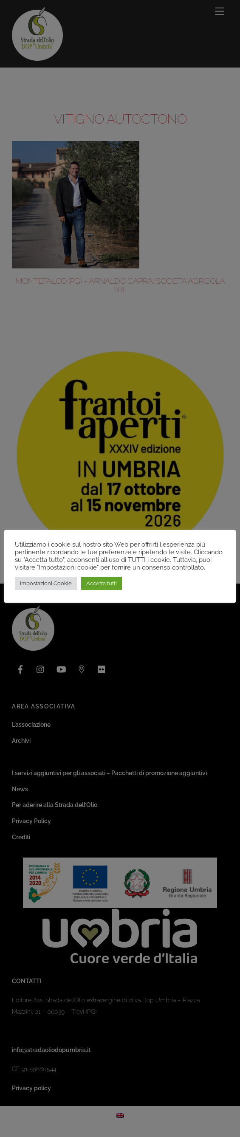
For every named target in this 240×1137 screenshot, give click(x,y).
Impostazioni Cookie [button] (46, 583)
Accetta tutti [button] (101, 583)
